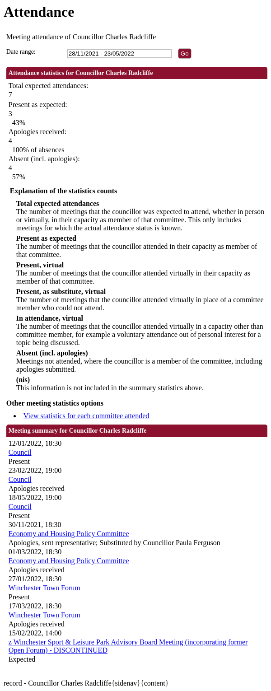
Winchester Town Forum (44, 588)
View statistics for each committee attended (86, 416)
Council (20, 452)
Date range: (21, 51)
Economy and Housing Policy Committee (69, 533)
